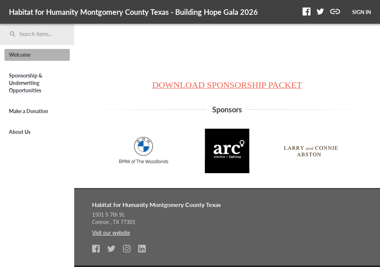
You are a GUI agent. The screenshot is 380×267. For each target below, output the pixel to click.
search (12, 34)
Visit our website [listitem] (111, 233)
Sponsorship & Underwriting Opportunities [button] (25, 82)
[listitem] (99, 249)
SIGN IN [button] (361, 12)
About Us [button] (19, 132)
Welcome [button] (19, 55)
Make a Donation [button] (28, 111)
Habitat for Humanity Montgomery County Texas (156, 204)
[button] (306, 11)
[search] (37, 34)
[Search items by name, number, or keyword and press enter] (39, 34)
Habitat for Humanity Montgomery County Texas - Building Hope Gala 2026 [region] (133, 11)
